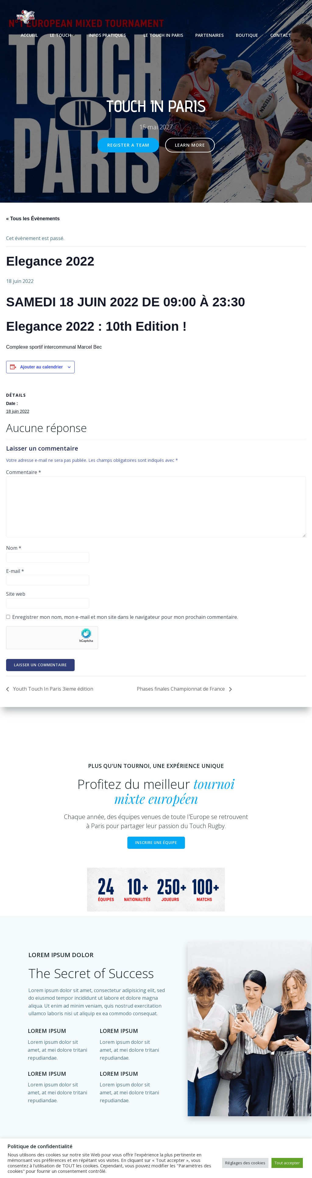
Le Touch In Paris (163, 34)
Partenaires (209, 34)
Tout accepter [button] (287, 1163)
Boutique (247, 34)
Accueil (29, 34)
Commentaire (23, 472)
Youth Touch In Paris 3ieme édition (52, 689)
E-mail (15, 571)
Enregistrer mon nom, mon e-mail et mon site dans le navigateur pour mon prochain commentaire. (125, 617)
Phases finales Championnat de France (181, 689)
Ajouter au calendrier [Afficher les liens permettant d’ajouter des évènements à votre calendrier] (41, 367)
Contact (280, 34)
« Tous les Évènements (33, 218)
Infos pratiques (110, 34)
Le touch (63, 34)
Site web (15, 594)
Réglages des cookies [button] (245, 1163)
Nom (13, 548)
